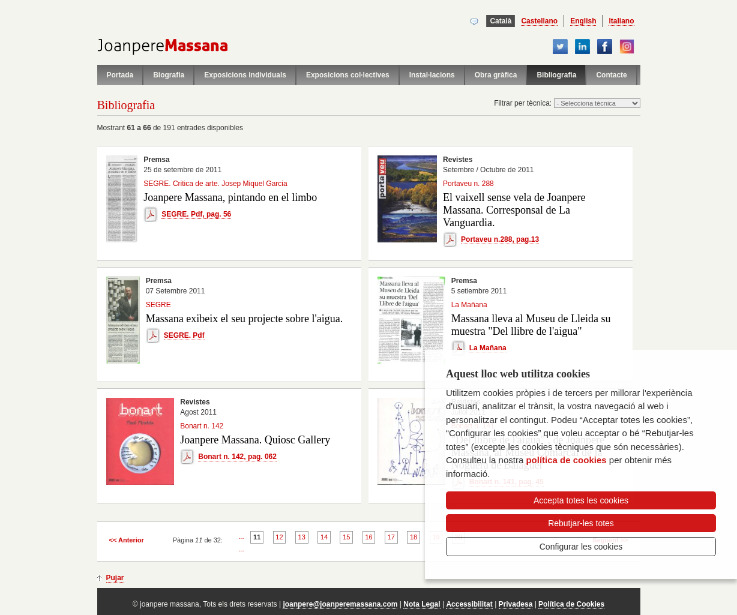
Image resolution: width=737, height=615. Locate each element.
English (583, 21)
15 (346, 537)
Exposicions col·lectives (348, 75)
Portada (120, 75)
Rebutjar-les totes (581, 523)
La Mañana (488, 348)
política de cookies (566, 460)
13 (301, 537)
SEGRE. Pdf (184, 335)
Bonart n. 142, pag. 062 (237, 456)
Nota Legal (421, 604)
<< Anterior (126, 540)
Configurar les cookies (581, 546)
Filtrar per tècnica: (523, 103)
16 (368, 537)
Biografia (168, 75)
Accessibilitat (469, 604)
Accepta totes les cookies (581, 500)
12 (279, 537)
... (241, 536)
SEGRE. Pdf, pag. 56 (196, 214)
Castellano (539, 21)
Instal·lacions (432, 75)
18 (413, 537)
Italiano (621, 21)
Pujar (115, 578)
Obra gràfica (496, 75)
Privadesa (516, 604)
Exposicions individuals (245, 75)
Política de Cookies (571, 604)
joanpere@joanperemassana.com (340, 604)
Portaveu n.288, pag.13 (500, 239)
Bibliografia (556, 75)
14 (324, 537)
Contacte (611, 75)
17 (391, 537)
